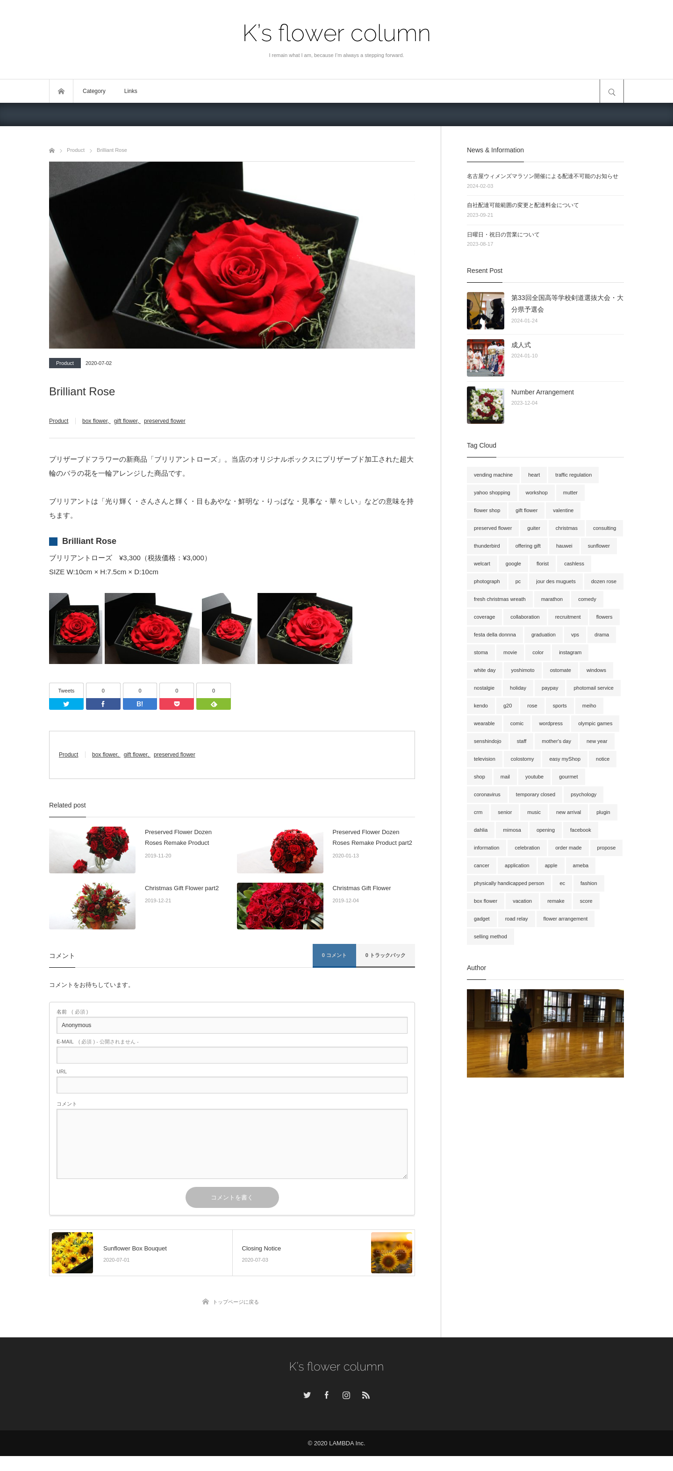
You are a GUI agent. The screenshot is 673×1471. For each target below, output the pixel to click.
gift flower (126, 421)
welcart (482, 563)
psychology (583, 794)
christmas (567, 528)
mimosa (512, 830)
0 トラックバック (385, 970)
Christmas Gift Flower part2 (182, 903)
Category (94, 91)
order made (568, 847)
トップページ (61, 91)
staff (522, 741)
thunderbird (487, 546)
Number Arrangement (542, 392)
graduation (543, 634)
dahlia (480, 830)
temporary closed (535, 794)
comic (517, 723)
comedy (587, 599)
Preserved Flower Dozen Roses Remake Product (178, 852)
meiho (589, 705)
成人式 (521, 345)
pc (518, 581)
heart (534, 475)
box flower (94, 421)
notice (602, 759)
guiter (533, 528)
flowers (604, 617)
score (586, 901)
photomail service (593, 688)
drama (601, 634)
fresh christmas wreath (500, 599)
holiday (518, 688)
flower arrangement (566, 918)
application (517, 865)
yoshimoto (522, 670)
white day (484, 670)
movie (510, 652)
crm (478, 812)
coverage (484, 617)
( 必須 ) (72, 1026)
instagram (570, 652)
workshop (537, 492)
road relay (516, 918)
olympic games (595, 723)
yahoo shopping (492, 492)
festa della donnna (495, 634)
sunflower (599, 546)
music (534, 812)
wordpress (551, 723)
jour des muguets (555, 581)
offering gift (528, 546)
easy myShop (564, 759)
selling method (490, 936)
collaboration (524, 617)
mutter (570, 492)
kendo (481, 705)
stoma (481, 652)
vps (575, 634)
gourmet (568, 776)
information (486, 847)
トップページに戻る (236, 1317)
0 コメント (334, 970)
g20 (507, 705)
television (484, 759)
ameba (581, 865)
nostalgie (484, 688)
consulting (604, 528)
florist (543, 563)
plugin (603, 812)
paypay (550, 688)
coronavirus (487, 794)
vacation (522, 901)
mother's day (556, 741)
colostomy (522, 759)
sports (560, 705)
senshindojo (487, 741)
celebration (527, 847)
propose (606, 847)
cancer (481, 865)
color (538, 652)
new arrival (568, 812)
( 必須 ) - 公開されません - (98, 1056)
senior (505, 812)
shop (479, 776)
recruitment (568, 617)
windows (596, 670)
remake (556, 901)
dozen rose (603, 581)
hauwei (564, 546)
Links (130, 91)
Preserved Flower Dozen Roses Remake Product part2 (373, 852)
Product (65, 363)
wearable (484, 723)
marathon (552, 599)
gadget (482, 918)
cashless (574, 563)
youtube (534, 776)
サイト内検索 (612, 91)
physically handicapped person (509, 883)
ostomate (560, 670)
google (513, 563)
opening (546, 830)
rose (532, 705)
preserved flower (165, 421)
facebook (580, 830)
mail (505, 776)
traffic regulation (573, 475)
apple (551, 865)
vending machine (493, 475)
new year (597, 741)
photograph (487, 581)
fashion (588, 883)
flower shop (487, 510)
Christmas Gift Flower (362, 903)
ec (562, 883)
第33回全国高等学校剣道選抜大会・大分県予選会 (567, 303)
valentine (563, 510)
